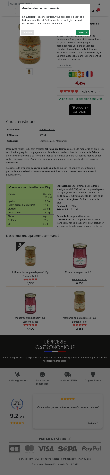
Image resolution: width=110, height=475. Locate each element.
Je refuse (27, 32)
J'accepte (82, 32)
